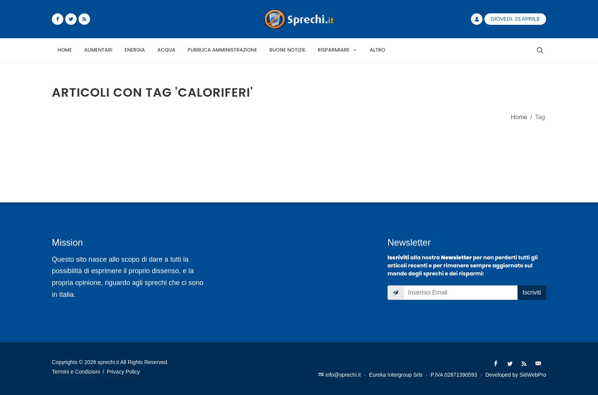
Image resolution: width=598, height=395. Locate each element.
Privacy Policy (123, 372)
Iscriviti (531, 292)
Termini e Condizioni (76, 372)
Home (519, 116)
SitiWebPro (532, 375)
